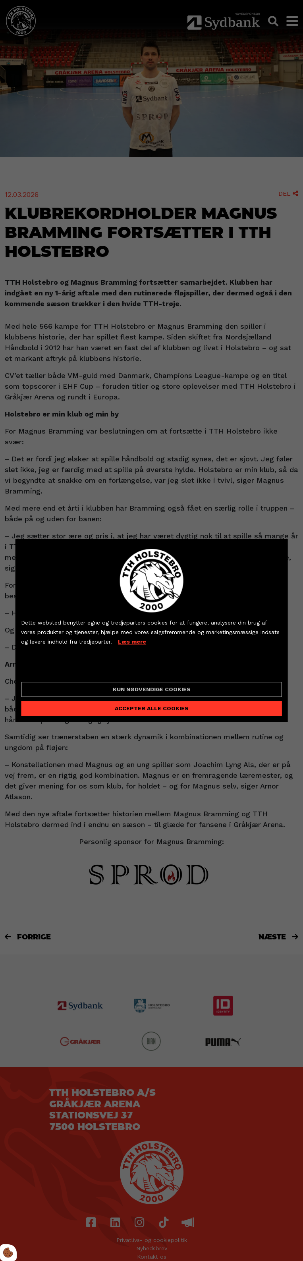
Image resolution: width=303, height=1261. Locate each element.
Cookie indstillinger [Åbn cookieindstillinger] (49, 669)
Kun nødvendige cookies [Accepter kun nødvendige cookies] (152, 689)
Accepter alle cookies (152, 709)
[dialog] (151, 630)
